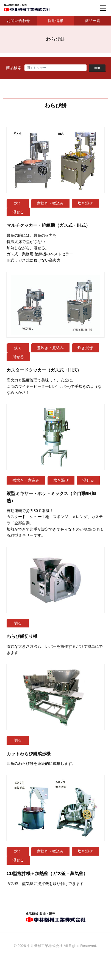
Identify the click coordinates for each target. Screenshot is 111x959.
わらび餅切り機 (22, 636)
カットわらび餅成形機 (29, 753)
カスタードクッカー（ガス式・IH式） (44, 369)
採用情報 (55, 20)
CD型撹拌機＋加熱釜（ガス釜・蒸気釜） (47, 873)
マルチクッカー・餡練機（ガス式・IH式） (48, 225)
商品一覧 (92, 20)
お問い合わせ (18, 20)
